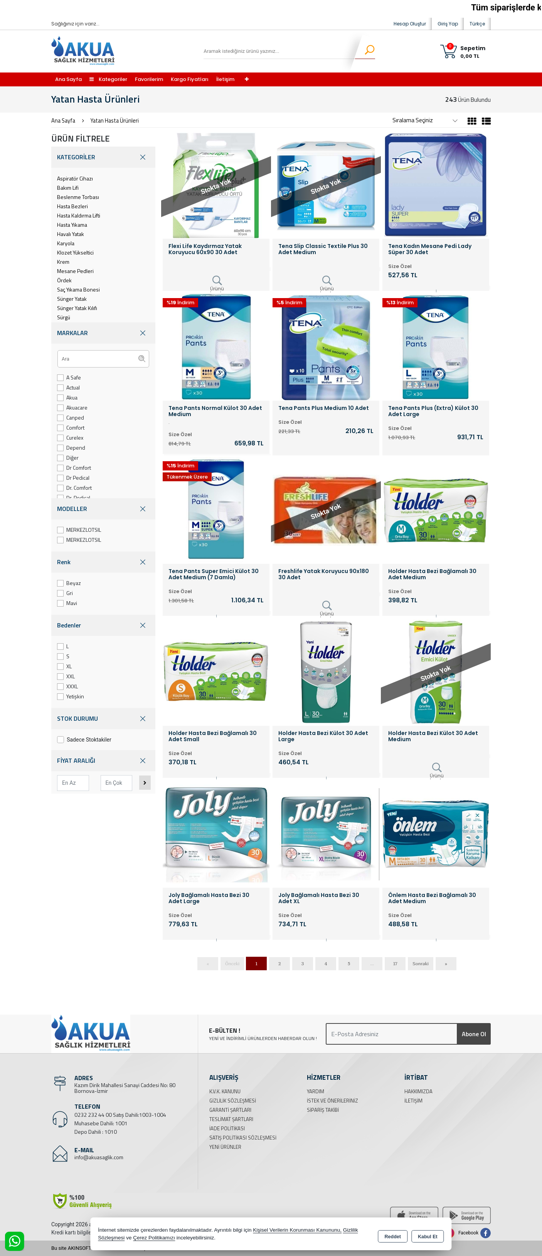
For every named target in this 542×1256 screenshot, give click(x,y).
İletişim (225, 79)
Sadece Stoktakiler (84, 739)
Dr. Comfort (74, 488)
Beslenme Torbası (78, 197)
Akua (67, 397)
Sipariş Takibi (323, 1110)
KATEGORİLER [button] (103, 157)
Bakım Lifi (68, 188)
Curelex (70, 437)
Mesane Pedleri (75, 271)
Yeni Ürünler (225, 1147)
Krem (63, 262)
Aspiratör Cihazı (75, 178)
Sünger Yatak (72, 299)
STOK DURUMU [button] (103, 718)
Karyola (65, 243)
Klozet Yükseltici (75, 252)
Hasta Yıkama (72, 225)
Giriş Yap (448, 23)
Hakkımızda (418, 1091)
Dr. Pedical (73, 498)
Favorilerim (149, 79)
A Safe (69, 377)
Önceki (232, 963)
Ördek (64, 280)
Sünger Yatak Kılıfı (77, 308)
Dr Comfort (74, 468)
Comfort (70, 427)
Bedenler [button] (103, 625)
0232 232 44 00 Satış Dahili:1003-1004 (120, 1115)
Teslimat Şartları (231, 1119)
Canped (70, 417)
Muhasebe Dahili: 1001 (101, 1123)
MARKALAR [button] (103, 333)
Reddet (393, 1235)
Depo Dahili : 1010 (95, 1132)
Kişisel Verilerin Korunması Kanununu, (297, 1231)
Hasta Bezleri (72, 206)
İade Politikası (227, 1128)
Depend (71, 447)
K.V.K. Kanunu (225, 1091)
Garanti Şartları (230, 1110)
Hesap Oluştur (410, 23)
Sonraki (420, 963)
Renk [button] (103, 562)
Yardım (315, 1091)
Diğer (68, 458)
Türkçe (477, 23)
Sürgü (63, 317)
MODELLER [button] (103, 509)
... (372, 963)
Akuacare (72, 407)
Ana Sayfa (68, 79)
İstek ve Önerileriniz (332, 1100)
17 (395, 963)
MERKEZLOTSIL (79, 530)
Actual (68, 387)
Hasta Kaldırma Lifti (78, 215)
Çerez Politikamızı (154, 1238)
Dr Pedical (73, 478)
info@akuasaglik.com (98, 1157)
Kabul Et (428, 1235)
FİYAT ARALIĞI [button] (103, 760)
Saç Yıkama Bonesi (78, 289)
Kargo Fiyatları (190, 79)
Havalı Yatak (70, 234)
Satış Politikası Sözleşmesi (242, 1137)
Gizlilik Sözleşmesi (232, 1100)
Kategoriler (108, 79)
